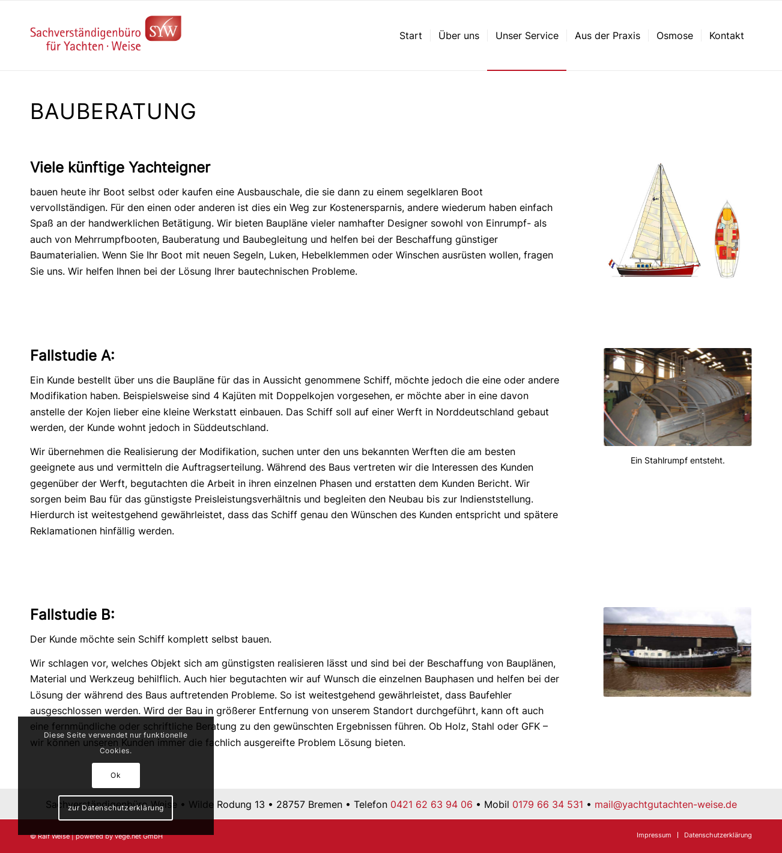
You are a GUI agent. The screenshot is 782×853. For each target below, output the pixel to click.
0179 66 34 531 (547, 804)
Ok (116, 775)
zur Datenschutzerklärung (116, 807)
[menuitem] (411, 35)
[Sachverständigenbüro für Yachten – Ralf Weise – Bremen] (106, 35)
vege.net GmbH (139, 836)
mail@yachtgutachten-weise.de (666, 804)
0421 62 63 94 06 (431, 804)
